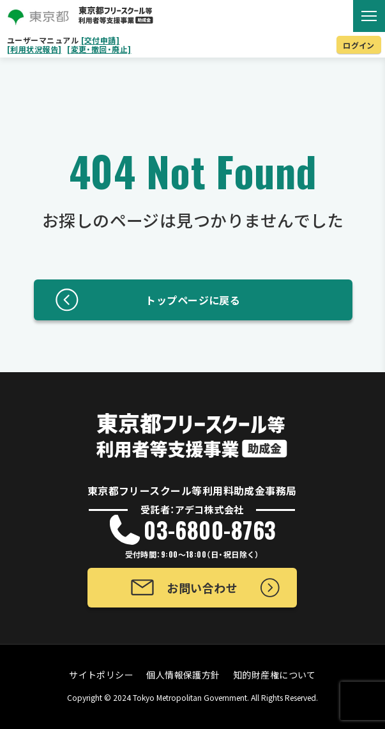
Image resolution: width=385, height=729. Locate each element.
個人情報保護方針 (183, 674)
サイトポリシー (101, 674)
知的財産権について (274, 674)
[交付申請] (100, 40)
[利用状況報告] (34, 49)
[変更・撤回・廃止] (99, 49)
